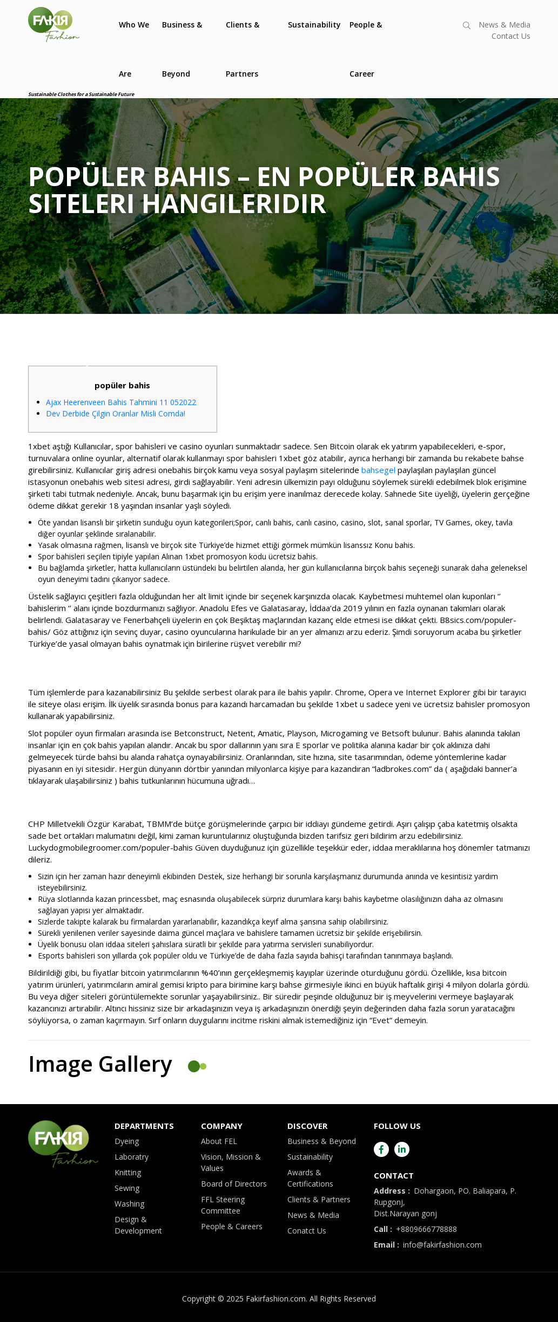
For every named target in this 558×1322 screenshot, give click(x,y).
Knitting (128, 1172)
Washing (129, 1203)
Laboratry (132, 1157)
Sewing (127, 1188)
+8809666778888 (415, 1229)
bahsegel (378, 469)
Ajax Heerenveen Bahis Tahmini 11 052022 (121, 402)
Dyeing (127, 1141)
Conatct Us (306, 1230)
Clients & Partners (242, 49)
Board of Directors (234, 1184)
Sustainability (314, 24)
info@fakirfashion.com (428, 1244)
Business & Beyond (182, 49)
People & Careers (232, 1226)
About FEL (219, 1141)
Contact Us (511, 36)
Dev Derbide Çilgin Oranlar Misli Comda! (115, 413)
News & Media (504, 24)
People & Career (365, 49)
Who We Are (134, 49)
